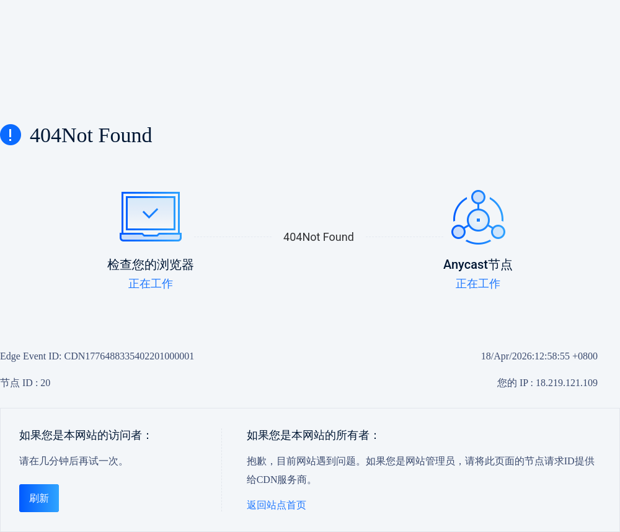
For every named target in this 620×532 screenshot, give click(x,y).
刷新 (39, 498)
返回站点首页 (276, 505)
